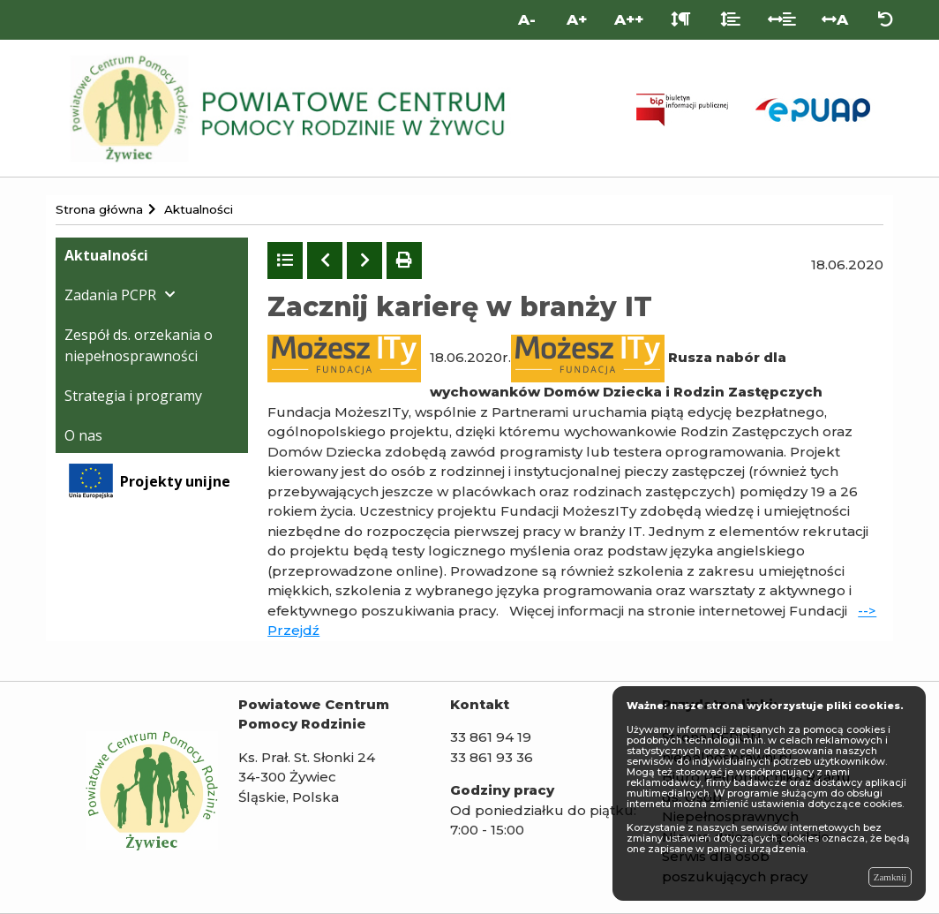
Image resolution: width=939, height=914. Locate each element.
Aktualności (106, 255)
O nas (83, 435)
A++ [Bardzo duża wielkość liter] (628, 19)
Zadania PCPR (110, 295)
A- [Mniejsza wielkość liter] (527, 19)
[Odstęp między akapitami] (681, 20)
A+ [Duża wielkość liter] (577, 19)
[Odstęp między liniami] (730, 20)
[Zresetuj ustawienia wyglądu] (885, 20)
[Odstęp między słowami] (782, 20)
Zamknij (890, 877)
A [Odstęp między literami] (835, 19)
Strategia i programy (133, 395)
